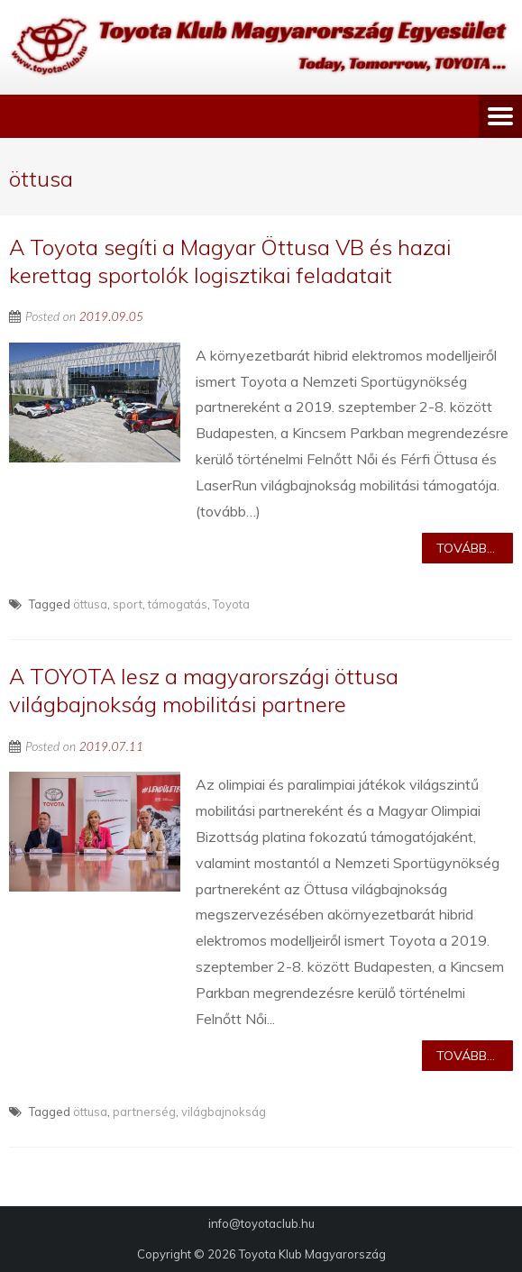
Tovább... (465, 548)
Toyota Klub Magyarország (312, 1254)
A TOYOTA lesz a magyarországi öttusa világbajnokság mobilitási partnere (203, 690)
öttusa (90, 604)
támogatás (177, 604)
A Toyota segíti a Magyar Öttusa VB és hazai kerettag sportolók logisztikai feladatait (230, 260)
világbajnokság (223, 1111)
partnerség (144, 1111)
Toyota (231, 604)
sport (127, 604)
